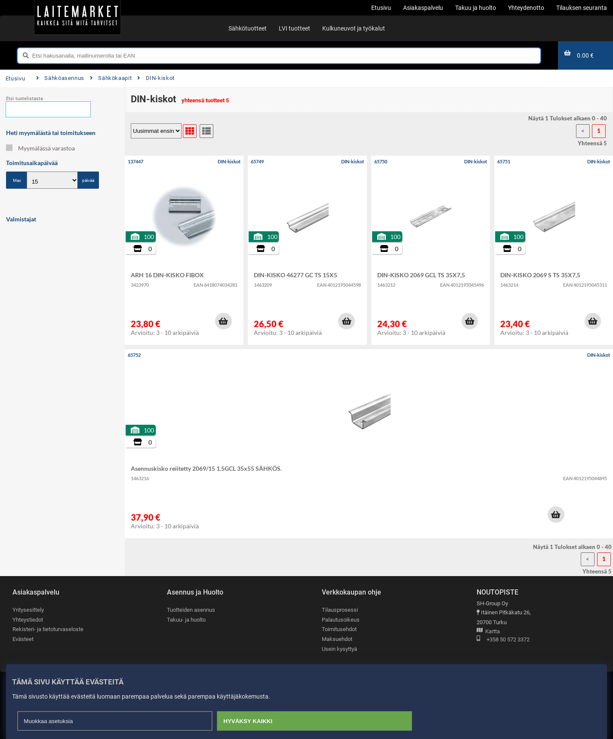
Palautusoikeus (341, 619)
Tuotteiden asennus (191, 610)
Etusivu (15, 78)
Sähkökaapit (111, 78)
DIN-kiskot (156, 78)
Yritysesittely (28, 610)
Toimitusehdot (339, 629)
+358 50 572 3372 (503, 640)
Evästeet (23, 639)
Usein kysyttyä (339, 649)
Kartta (488, 632)
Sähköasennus (60, 78)
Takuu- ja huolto (186, 619)
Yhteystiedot (27, 619)
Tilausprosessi (340, 610)
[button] (223, 321)
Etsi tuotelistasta (24, 98)
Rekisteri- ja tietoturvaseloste (47, 629)
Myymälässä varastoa (40, 148)
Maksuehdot (337, 639)
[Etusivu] (77, 17)
